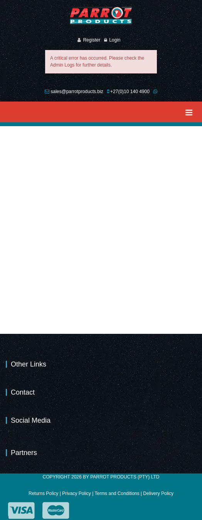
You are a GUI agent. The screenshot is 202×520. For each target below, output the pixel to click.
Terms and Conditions (116, 493)
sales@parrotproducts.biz (76, 91)
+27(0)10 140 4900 (130, 91)
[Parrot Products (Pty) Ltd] (101, 16)
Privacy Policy (76, 493)
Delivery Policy (158, 493)
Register (91, 40)
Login (114, 40)
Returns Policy (43, 493)
